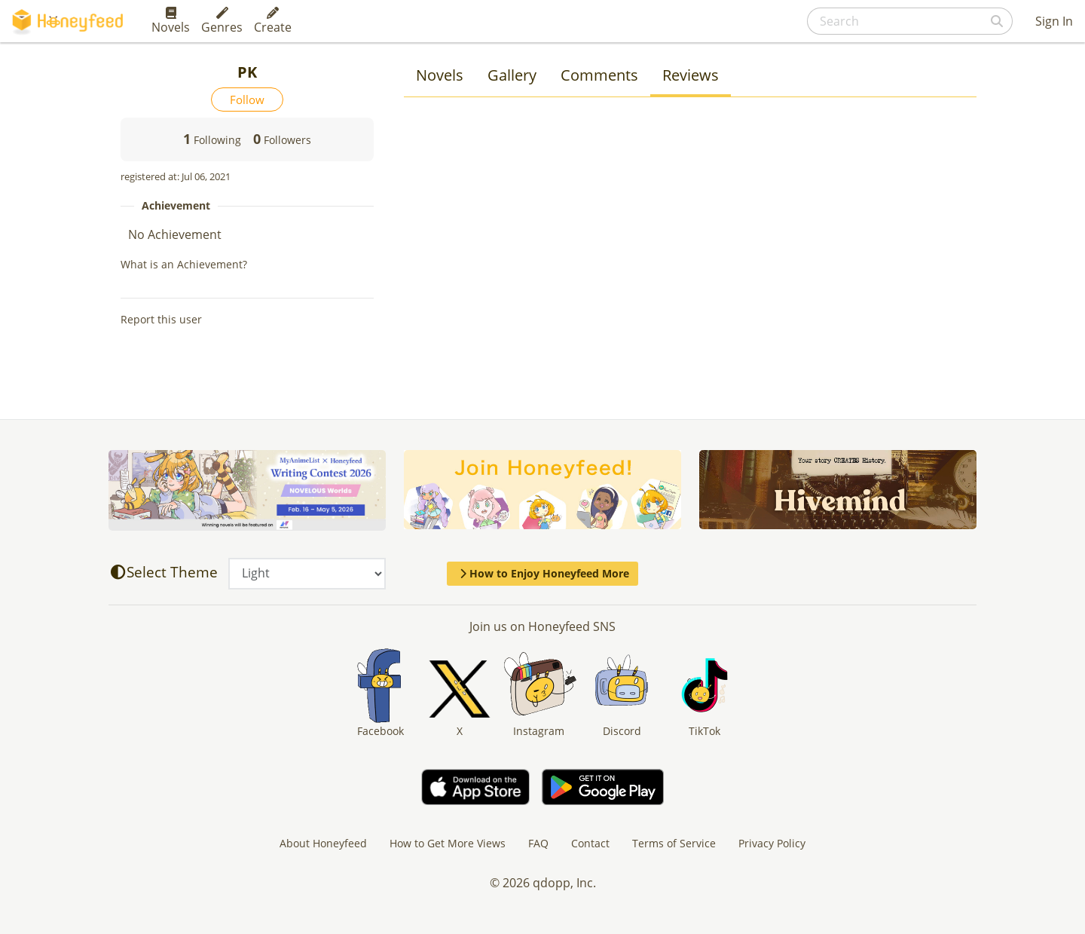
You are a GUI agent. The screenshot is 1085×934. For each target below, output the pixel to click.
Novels (170, 21)
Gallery (511, 75)
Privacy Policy (771, 843)
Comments (599, 75)
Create (273, 21)
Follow (247, 99)
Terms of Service (674, 843)
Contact (590, 843)
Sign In (1054, 21)
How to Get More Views (448, 843)
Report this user (161, 319)
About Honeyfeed (323, 843)
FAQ (538, 843)
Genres (222, 21)
